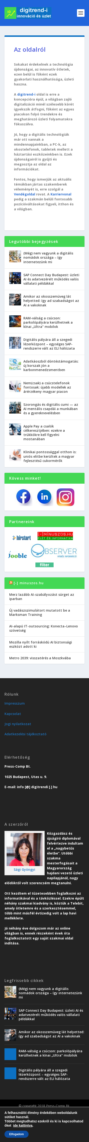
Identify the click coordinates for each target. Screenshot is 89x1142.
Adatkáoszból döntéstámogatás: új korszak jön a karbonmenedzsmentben (51, 365)
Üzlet (29, 1112)
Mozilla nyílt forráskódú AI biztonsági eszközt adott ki (40, 644)
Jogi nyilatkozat (17, 724)
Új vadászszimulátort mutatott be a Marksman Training (39, 612)
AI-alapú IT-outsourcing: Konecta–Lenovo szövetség (43, 628)
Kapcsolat (12, 713)
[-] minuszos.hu (29, 583)
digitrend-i (26, 94)
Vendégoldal (24, 194)
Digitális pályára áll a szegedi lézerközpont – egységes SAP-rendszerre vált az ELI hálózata (49, 343)
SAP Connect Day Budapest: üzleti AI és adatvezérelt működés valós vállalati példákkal (51, 279)
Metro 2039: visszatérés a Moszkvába (40, 658)
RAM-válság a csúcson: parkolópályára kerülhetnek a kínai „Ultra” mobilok (48, 322)
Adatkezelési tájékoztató (25, 734)
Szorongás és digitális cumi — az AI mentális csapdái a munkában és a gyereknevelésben (50, 408)
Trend (16, 1112)
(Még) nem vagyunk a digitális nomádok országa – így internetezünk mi (48, 257)
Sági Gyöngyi (24, 869)
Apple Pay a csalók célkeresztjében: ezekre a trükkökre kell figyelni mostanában (44, 432)
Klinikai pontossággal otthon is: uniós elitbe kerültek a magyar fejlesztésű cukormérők (49, 456)
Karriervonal (61, 194)
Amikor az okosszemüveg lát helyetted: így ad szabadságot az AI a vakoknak (51, 300)
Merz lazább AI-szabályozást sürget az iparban (41, 596)
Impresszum (14, 703)
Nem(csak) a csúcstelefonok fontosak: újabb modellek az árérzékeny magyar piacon (47, 387)
